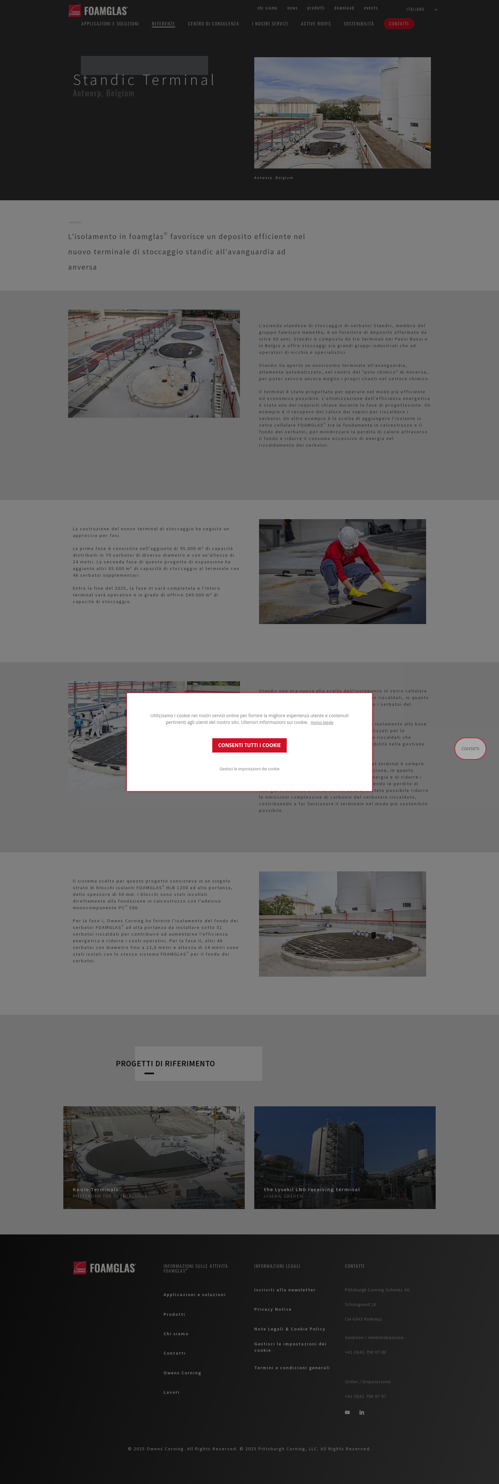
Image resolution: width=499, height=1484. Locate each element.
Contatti (470, 749)
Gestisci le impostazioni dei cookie (249, 768)
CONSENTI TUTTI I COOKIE (249, 745)
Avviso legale (322, 722)
